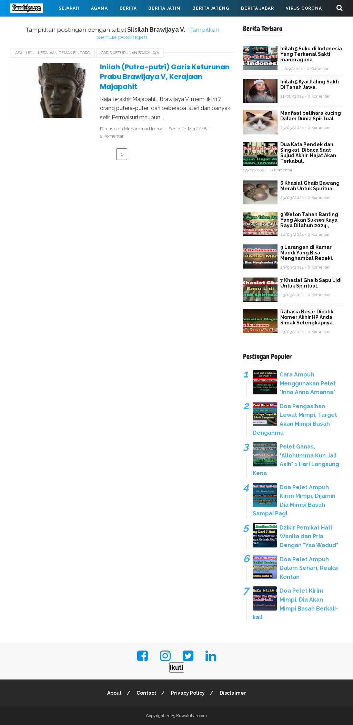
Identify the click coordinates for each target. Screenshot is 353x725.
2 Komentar (112, 136)
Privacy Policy (188, 693)
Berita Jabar (257, 8)
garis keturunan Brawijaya (130, 53)
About (114, 693)
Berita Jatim (164, 8)
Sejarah (69, 8)
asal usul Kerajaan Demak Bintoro (52, 53)
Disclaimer (233, 693)
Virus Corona (304, 8)
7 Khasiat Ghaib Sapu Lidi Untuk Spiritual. (311, 283)
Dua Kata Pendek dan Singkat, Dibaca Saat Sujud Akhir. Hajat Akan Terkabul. (308, 153)
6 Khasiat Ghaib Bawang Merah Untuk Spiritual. (310, 185)
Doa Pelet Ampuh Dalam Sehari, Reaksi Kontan (309, 568)
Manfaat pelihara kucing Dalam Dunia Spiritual (310, 115)
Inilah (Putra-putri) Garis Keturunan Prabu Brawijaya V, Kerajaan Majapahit (165, 76)
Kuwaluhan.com (191, 715)
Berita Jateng (210, 8)
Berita (128, 8)
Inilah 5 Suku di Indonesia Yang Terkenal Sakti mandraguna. (311, 54)
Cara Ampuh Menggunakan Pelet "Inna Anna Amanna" (308, 383)
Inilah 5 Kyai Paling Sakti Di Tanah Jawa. (309, 84)
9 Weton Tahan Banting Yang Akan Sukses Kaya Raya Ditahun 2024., (309, 220)
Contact (146, 693)
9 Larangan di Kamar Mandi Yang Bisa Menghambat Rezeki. (306, 252)
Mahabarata (32, 24)
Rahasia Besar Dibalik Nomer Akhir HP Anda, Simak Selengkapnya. (307, 317)
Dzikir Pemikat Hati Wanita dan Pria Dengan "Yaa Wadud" (309, 536)
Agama (99, 8)
